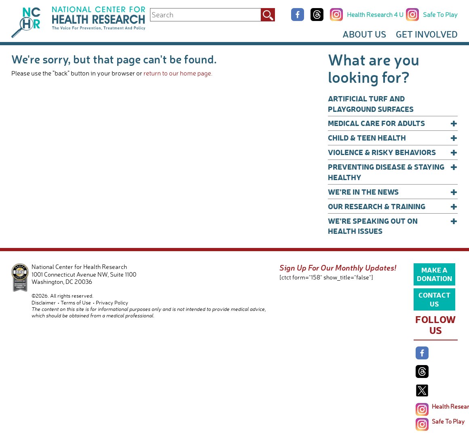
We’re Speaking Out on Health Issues (393, 226)
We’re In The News (393, 192)
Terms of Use (76, 302)
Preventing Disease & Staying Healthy (393, 172)
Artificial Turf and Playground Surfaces (371, 103)
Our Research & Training (393, 206)
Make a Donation (434, 274)
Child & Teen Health (393, 137)
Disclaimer (44, 302)
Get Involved (427, 34)
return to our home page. (178, 73)
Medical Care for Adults (393, 123)
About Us (364, 34)
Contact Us (434, 299)
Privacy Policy (112, 302)
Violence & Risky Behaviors (393, 152)
